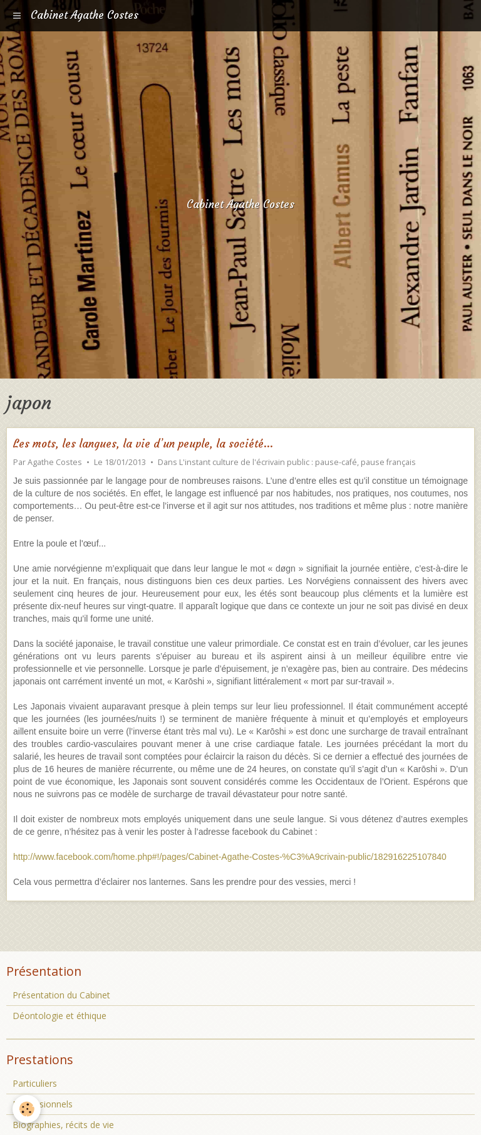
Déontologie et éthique (59, 1016)
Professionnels (43, 1104)
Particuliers (35, 1083)
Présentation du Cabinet (61, 995)
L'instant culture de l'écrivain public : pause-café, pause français (297, 462)
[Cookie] (27, 1109)
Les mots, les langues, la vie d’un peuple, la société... (143, 444)
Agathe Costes (55, 462)
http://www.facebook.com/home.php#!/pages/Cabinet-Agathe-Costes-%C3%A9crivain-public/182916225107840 (230, 857)
